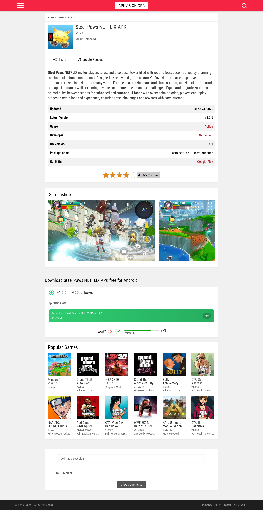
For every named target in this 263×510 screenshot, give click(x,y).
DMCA (227, 505)
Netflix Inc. (206, 135)
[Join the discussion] (131, 458)
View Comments (131, 484)
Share (59, 59)
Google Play (205, 162)
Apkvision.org (131, 5)
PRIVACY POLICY (211, 505)
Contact (239, 505)
